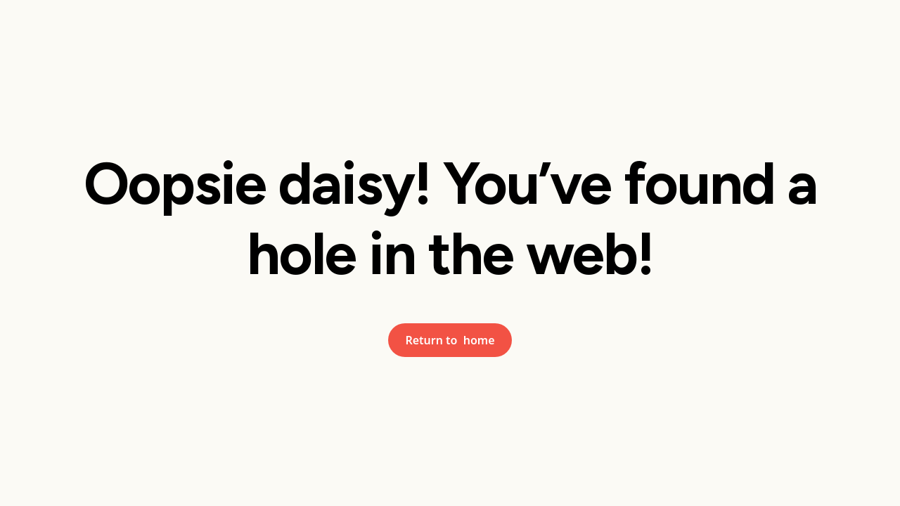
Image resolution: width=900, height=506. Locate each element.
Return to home (449, 340)
